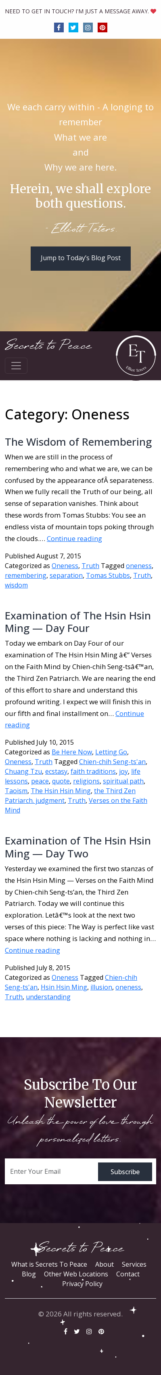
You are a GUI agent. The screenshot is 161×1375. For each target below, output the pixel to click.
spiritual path (123, 781)
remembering (25, 575)
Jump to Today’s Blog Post (81, 257)
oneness (139, 565)
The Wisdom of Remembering (78, 441)
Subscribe (125, 1171)
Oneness (65, 565)
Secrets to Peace (48, 346)
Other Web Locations (76, 1274)
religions (86, 781)
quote (61, 781)
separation (66, 575)
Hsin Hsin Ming (64, 987)
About (104, 1264)
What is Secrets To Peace (49, 1264)
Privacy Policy (82, 1283)
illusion (101, 987)
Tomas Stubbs (108, 575)
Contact (128, 1274)
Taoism (16, 790)
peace (40, 781)
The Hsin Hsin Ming (61, 790)
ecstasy (56, 771)
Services (134, 1264)
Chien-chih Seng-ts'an (112, 761)
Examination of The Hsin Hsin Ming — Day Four (78, 621)
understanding (48, 996)
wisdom (16, 585)
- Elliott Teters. (80, 229)
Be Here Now (72, 752)
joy (123, 771)
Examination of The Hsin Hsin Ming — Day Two (78, 846)
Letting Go (111, 752)
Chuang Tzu (23, 771)
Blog (29, 1274)
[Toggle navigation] (16, 366)
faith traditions (93, 771)
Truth (90, 565)
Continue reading (74, 538)
